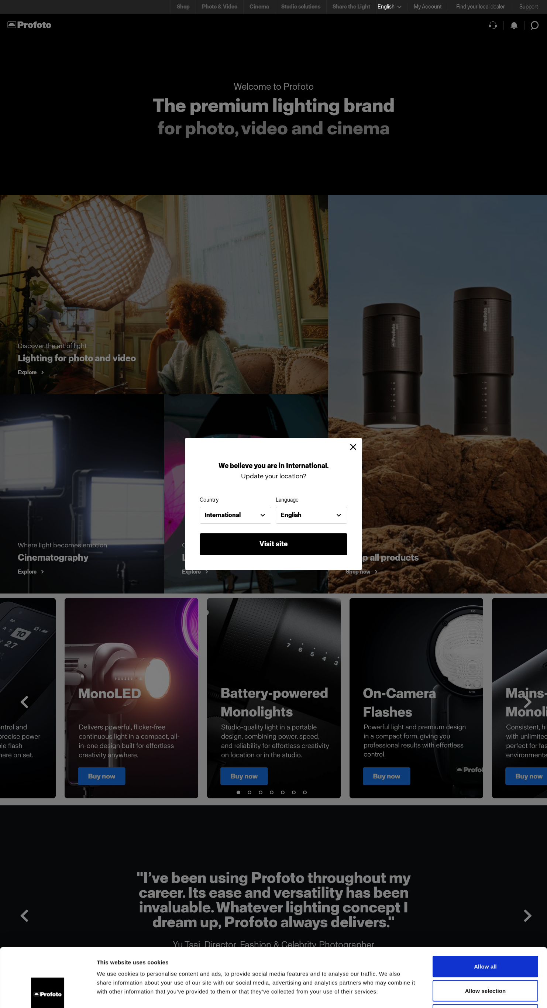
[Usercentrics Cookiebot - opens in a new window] (48, 993)
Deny (485, 959)
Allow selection (485, 935)
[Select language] (389, 7)
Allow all (485, 911)
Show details (387, 993)
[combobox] (235, 515)
